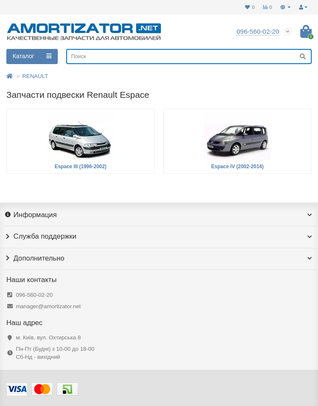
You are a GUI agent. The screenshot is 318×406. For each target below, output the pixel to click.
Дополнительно (159, 258)
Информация (159, 215)
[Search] (189, 56)
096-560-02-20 (34, 295)
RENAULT (35, 76)
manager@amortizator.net (48, 306)
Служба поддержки (159, 236)
